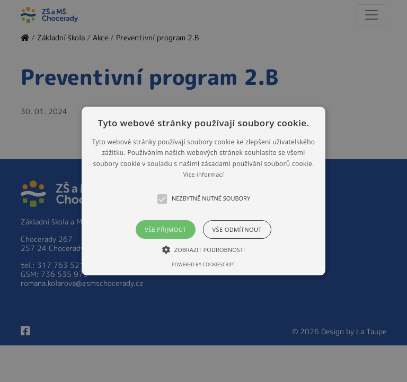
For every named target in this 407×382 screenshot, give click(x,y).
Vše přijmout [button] (165, 229)
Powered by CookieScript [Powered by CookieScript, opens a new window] (203, 264)
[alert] (203, 191)
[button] (204, 191)
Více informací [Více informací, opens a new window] (203, 174)
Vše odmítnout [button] (237, 229)
